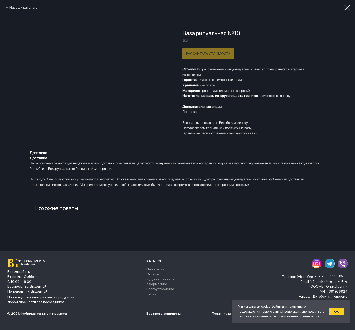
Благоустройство (160, 289)
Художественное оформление (160, 281)
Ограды (152, 274)
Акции (151, 294)
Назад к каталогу (23, 7)
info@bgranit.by (336, 281)
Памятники (155, 269)
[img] (27, 263)
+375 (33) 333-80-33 (331, 276)
